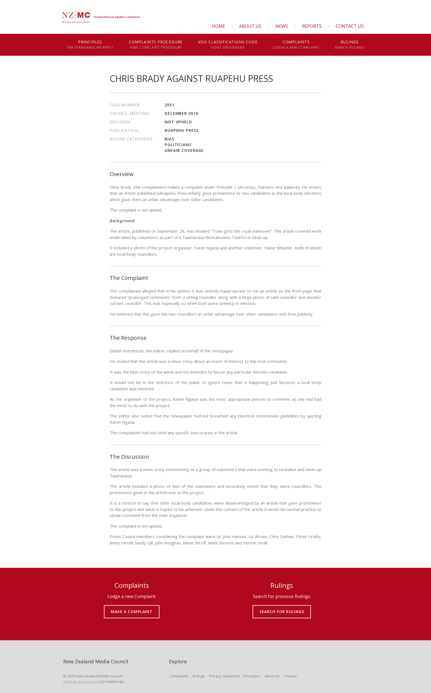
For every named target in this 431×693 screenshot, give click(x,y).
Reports (312, 26)
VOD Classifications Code (228, 44)
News (281, 26)
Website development (82, 681)
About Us (250, 26)
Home (218, 26)
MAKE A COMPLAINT (131, 607)
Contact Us (350, 26)
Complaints (296, 44)
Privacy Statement (224, 675)
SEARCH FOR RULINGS (282, 607)
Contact (290, 675)
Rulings (350, 44)
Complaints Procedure (156, 44)
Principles (90, 44)
